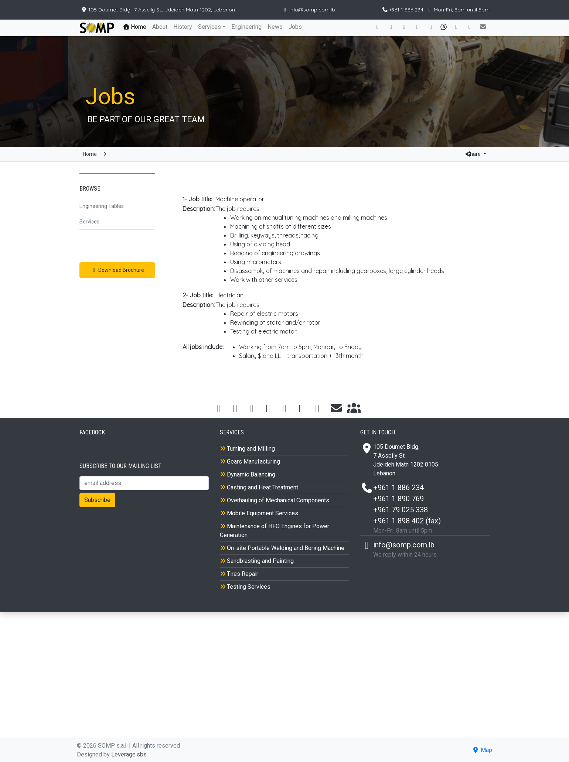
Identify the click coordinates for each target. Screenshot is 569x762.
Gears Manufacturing (250, 461)
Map (482, 750)
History (182, 26)
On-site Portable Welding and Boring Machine (282, 547)
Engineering (246, 26)
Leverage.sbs (129, 754)
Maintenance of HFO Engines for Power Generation (274, 531)
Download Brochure (117, 270)
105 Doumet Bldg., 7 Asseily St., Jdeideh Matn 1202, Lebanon (158, 9)
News (275, 26)
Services (209, 26)
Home (136, 26)
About (159, 26)
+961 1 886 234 (403, 9)
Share (470, 154)
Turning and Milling (247, 448)
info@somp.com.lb (308, 9)
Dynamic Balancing (247, 474)
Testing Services (245, 586)
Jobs (295, 26)
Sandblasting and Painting (257, 560)
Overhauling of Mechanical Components (274, 500)
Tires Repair (239, 573)
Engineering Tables (101, 206)
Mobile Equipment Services (259, 513)
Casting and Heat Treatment (259, 487)
